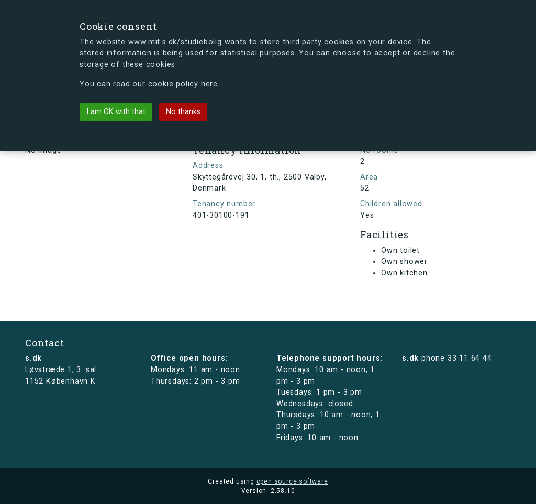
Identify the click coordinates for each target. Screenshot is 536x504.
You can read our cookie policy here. (150, 84)
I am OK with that (116, 111)
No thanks (183, 111)
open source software (292, 481)
